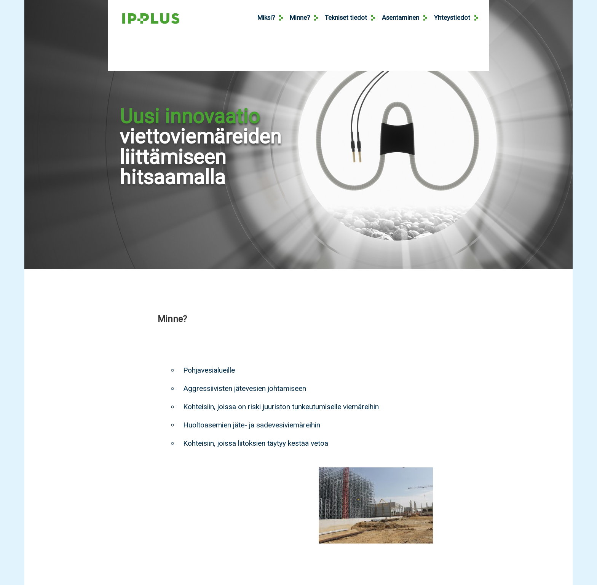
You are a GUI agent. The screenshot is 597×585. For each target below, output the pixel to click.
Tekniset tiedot (346, 17)
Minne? (300, 17)
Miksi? (266, 17)
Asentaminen (400, 17)
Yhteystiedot (452, 17)
